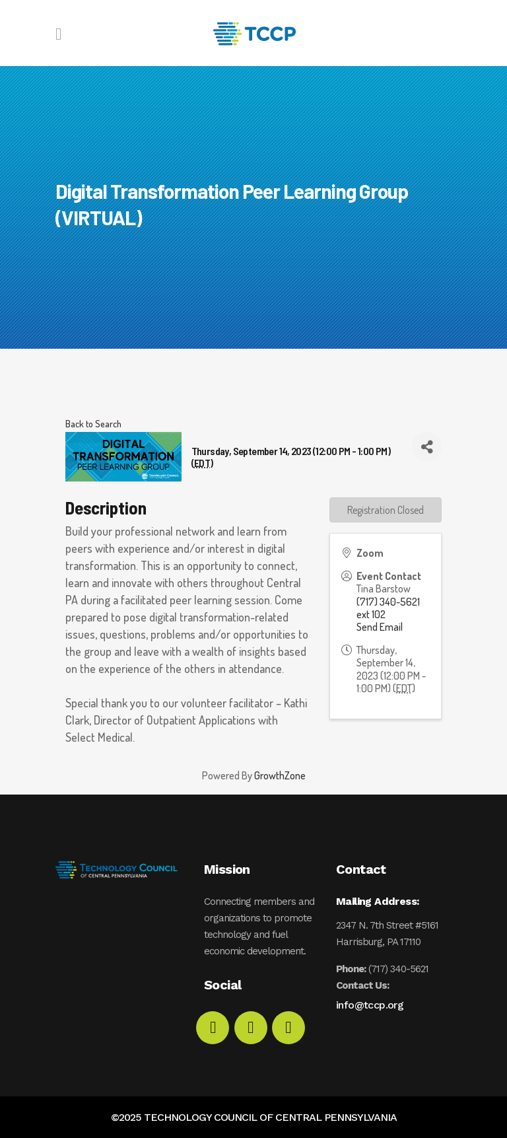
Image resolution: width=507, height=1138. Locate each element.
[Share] (427, 447)
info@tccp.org (369, 1005)
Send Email (379, 626)
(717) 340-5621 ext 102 (388, 608)
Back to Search (93, 423)
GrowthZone (280, 775)
